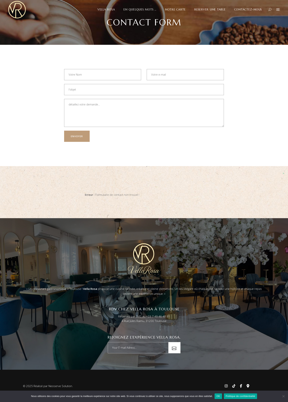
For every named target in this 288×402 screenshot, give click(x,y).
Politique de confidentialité (240, 396)
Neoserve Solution (60, 386)
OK (218, 396)
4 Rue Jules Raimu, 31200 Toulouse (144, 321)
